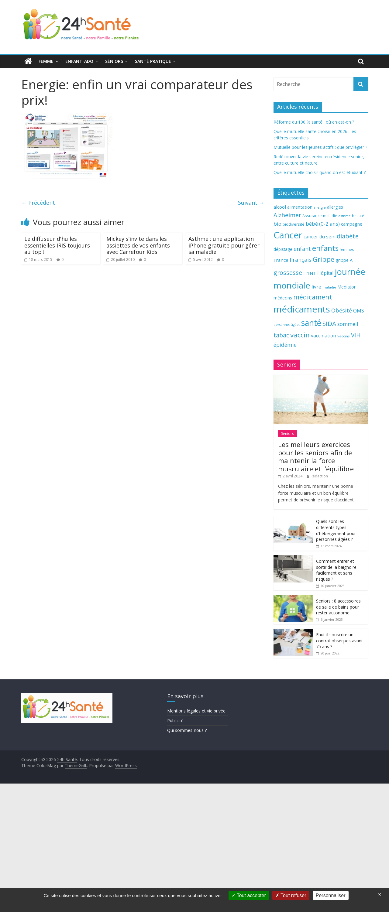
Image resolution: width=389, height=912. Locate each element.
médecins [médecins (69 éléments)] (283, 298)
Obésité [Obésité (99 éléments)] (341, 310)
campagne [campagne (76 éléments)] (351, 224)
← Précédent (38, 202)
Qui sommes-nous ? (187, 730)
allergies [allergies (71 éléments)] (335, 207)
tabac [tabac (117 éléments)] (281, 335)
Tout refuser (290, 895)
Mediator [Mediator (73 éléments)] (346, 287)
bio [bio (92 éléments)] (277, 223)
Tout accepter (249, 895)
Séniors (114, 61)
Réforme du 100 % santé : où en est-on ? (314, 122)
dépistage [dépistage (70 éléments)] (283, 249)
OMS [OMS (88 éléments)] (358, 310)
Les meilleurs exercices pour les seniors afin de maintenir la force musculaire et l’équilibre (316, 456)
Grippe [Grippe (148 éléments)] (323, 259)
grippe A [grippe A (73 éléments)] (344, 260)
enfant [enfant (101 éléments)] (302, 248)
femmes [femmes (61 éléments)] (347, 249)
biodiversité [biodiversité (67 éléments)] (294, 224)
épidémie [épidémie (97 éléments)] (285, 344)
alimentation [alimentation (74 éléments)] (299, 207)
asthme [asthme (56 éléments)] (345, 215)
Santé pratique (153, 61)
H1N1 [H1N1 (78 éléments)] (309, 273)
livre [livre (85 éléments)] (316, 286)
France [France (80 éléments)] (281, 260)
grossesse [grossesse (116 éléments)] (288, 272)
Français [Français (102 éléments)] (301, 259)
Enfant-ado (79, 61)
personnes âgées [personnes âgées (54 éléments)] (287, 325)
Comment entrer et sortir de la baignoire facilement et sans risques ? (336, 570)
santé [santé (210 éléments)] (311, 322)
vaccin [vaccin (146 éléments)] (300, 335)
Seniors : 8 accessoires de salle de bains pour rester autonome (338, 607)
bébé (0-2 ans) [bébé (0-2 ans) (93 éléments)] (323, 223)
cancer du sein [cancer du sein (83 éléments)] (320, 236)
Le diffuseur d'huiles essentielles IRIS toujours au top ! (57, 245)
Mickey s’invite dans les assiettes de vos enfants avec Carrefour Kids (138, 245)
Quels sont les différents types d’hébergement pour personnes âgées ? (336, 530)
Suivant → (251, 202)
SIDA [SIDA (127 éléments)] (329, 323)
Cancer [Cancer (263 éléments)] (288, 235)
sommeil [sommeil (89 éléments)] (347, 323)
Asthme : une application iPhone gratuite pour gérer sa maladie (224, 245)
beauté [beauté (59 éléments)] (358, 215)
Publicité (175, 720)
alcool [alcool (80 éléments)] (280, 207)
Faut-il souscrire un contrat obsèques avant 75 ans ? (339, 640)
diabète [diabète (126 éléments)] (348, 236)
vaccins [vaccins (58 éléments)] (343, 336)
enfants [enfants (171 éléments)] (325, 248)
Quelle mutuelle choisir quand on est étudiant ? (320, 172)
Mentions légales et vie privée (196, 711)
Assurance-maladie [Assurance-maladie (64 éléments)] (319, 215)
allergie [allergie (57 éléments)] (320, 207)
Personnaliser (331, 895)
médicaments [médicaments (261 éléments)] (302, 309)
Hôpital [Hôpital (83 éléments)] (325, 273)
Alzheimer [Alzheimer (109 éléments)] (287, 215)
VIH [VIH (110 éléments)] (356, 335)
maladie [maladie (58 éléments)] (329, 287)
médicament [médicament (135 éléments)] (312, 296)
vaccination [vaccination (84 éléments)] (323, 335)
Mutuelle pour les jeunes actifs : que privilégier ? (320, 147)
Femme (46, 61)
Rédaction (319, 476)
